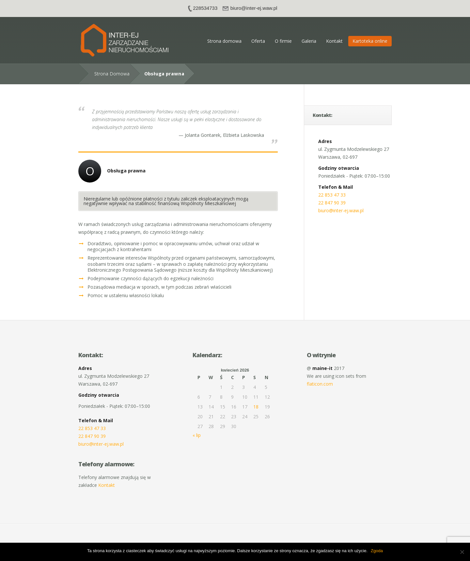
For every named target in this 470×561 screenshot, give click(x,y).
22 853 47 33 (332, 195)
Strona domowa (224, 41)
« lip (197, 435)
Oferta (258, 41)
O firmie (283, 41)
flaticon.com (320, 384)
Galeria (309, 41)
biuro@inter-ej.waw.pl (341, 210)
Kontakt (334, 41)
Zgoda (377, 550)
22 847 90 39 (332, 203)
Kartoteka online (369, 41)
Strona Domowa (112, 74)
